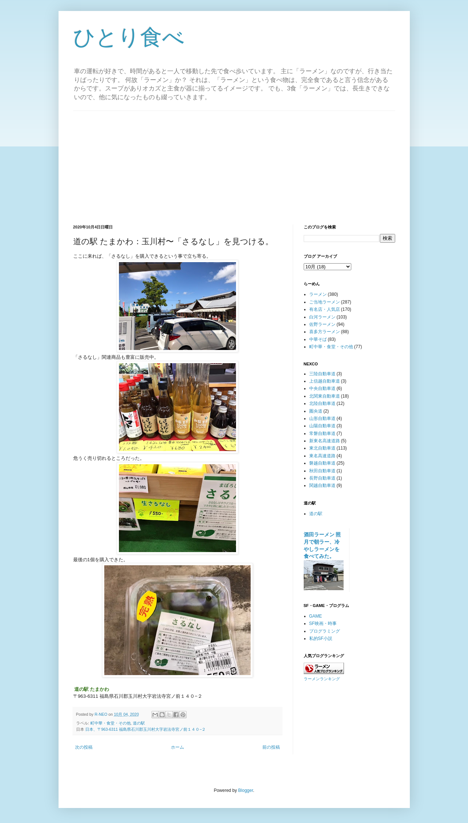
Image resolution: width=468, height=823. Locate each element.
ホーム (177, 747)
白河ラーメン (322, 317)
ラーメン (318, 294)
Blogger (245, 790)
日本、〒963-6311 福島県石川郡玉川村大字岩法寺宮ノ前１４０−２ (145, 729)
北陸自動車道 (322, 403)
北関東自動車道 (324, 396)
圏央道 (315, 411)
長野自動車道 (322, 478)
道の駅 (139, 723)
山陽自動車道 (322, 425)
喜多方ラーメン (324, 331)
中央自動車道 (322, 388)
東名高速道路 (322, 455)
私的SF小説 (320, 638)
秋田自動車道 (322, 470)
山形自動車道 (322, 418)
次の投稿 (84, 747)
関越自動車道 (322, 485)
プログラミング (324, 631)
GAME (315, 616)
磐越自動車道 (322, 463)
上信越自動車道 (324, 381)
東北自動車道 (322, 448)
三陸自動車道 (322, 373)
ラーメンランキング (322, 679)
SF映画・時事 (323, 623)
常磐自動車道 (322, 433)
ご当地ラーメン (324, 302)
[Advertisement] (234, 162)
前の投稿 (271, 747)
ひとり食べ (128, 37)
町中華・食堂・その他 (110, 723)
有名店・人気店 (324, 309)
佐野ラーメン (322, 324)
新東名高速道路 (324, 440)
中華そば (318, 339)
